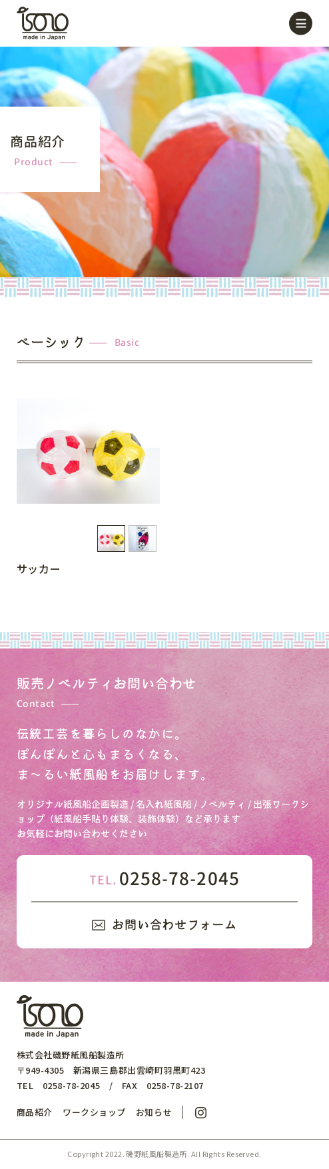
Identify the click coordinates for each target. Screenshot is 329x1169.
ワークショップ (94, 1112)
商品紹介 (35, 1112)
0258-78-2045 (164, 878)
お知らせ (154, 1112)
